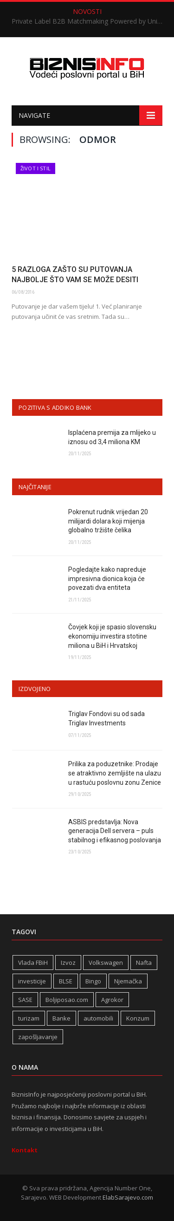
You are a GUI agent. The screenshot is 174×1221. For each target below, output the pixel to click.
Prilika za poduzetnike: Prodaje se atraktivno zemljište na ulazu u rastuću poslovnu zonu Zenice (114, 773)
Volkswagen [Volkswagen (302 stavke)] (106, 962)
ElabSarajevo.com (128, 1197)
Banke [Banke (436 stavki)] (61, 1018)
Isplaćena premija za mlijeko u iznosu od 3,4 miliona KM (112, 437)
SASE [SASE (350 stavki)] (25, 999)
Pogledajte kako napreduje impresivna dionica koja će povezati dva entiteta (107, 578)
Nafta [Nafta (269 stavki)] (144, 962)
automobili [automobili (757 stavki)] (98, 1018)
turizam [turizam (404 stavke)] (28, 1018)
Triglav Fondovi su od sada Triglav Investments (106, 718)
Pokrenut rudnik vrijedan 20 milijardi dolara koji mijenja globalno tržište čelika (108, 521)
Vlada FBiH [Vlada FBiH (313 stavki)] (33, 962)
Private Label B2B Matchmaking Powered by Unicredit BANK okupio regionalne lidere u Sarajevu (89, 21)
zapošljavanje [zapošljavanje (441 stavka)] (38, 1037)
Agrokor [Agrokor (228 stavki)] (112, 999)
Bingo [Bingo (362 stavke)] (93, 981)
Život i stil (35, 168)
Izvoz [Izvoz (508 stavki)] (68, 962)
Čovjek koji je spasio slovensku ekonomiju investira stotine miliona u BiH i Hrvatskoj (112, 636)
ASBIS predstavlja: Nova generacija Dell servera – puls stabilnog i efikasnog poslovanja (114, 831)
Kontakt (25, 1150)
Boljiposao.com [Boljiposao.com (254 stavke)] (66, 999)
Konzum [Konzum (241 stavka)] (137, 1018)
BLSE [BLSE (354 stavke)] (65, 981)
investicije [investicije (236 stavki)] (32, 981)
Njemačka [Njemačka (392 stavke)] (128, 981)
